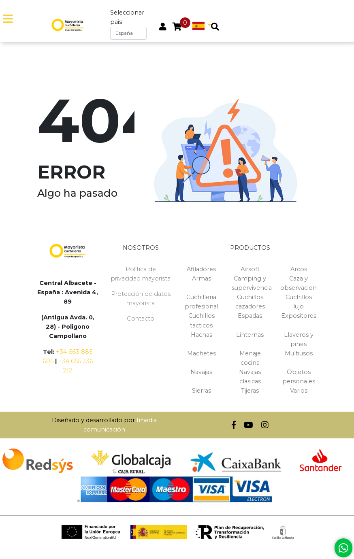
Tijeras (250, 390)
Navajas (201, 372)
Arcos (298, 269)
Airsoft (250, 269)
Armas (201, 278)
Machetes (201, 353)
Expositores (298, 315)
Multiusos (299, 353)
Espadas (250, 315)
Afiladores (201, 269)
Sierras (201, 390)
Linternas (250, 334)
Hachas (201, 334)
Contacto (140, 318)
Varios (298, 390)
